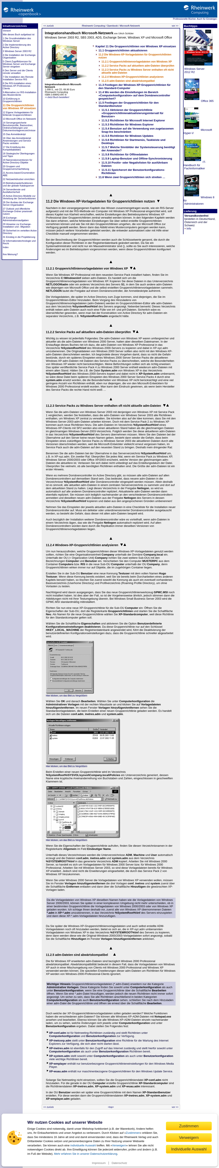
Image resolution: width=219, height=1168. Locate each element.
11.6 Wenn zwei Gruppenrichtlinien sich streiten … (132, 177)
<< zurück (48, 25)
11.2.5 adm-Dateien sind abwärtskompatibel (128, 80)
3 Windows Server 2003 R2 (17, 51)
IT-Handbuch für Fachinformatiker (194, 165)
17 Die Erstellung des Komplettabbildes (14, 148)
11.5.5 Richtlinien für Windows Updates (128, 135)
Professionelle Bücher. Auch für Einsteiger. (195, 19)
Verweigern (119, 1145)
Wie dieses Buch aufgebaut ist (18, 34)
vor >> (175, 25)
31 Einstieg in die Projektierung (19, 237)
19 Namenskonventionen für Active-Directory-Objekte (17, 161)
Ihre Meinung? (10, 254)
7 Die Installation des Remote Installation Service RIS (18, 78)
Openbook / (112, 25)
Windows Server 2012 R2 (193, 70)
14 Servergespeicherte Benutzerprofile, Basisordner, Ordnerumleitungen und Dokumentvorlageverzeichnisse (19, 126)
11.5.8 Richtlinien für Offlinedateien (125, 154)
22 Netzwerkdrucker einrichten (19, 179)
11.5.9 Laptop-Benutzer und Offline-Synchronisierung (137, 158)
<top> (111, 1107)
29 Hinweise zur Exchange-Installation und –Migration (17, 225)
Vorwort (7, 30)
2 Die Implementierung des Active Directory (17, 46)
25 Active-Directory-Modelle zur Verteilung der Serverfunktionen (19, 197)
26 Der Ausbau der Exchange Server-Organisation (18, 203)
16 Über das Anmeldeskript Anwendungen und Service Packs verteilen (17, 141)
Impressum (99, 1163)
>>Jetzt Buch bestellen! (63, 90)
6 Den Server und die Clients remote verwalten (18, 71)
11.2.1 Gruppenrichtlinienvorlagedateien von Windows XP (137, 61)
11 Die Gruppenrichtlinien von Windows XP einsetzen (19, 107)
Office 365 (207, 101)
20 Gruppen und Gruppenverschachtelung (16, 167)
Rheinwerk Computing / (94, 25)
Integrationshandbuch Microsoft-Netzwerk (79, 33)
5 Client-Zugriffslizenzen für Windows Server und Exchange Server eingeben (19, 64)
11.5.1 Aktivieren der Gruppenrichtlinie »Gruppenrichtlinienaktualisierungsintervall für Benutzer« (133, 113)
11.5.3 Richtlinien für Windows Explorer (128, 124)
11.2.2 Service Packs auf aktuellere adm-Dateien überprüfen (138, 65)
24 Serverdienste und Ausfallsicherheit (14, 190)
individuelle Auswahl (83, 1145)
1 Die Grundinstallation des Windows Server (17, 39)
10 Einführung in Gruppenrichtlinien (12, 100)
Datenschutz (119, 1163)
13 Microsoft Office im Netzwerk (19, 119)
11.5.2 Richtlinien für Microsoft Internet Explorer (133, 120)
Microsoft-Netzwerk (129, 25)
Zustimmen (133, 1132)
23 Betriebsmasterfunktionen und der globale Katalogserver (18, 184)
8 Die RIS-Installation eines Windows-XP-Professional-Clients (17, 86)
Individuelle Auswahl (189, 1149)
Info (187, 228)
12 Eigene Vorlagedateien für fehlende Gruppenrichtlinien (18, 113)
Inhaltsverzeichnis (15, 26)
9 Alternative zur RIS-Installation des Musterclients (19, 93)
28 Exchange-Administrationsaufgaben (16, 219)
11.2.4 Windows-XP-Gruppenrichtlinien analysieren (133, 76)
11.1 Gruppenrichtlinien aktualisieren (123, 50)
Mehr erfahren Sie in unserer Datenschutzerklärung (85, 1153)
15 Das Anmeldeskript (14, 134)
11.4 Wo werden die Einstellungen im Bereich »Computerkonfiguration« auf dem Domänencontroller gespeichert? (134, 95)
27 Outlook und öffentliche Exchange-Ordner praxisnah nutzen (17, 211)
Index (6, 247)
